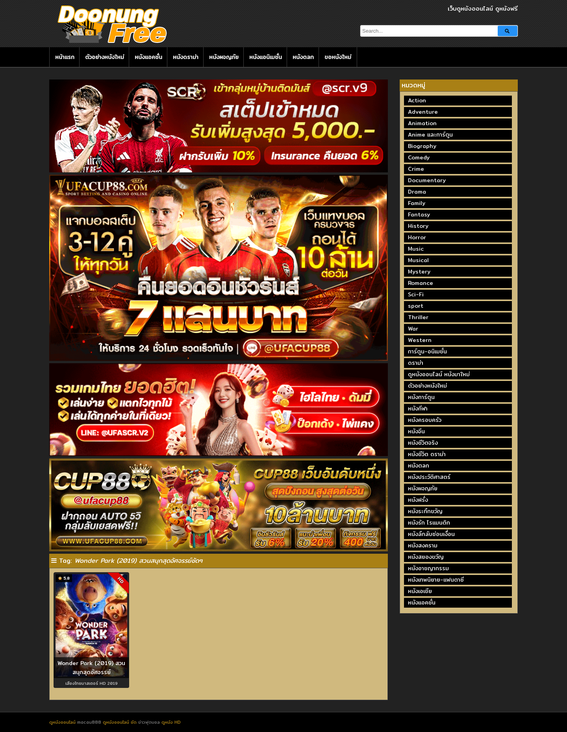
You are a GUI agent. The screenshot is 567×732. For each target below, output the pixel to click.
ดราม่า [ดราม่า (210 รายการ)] (415, 363)
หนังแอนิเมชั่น (265, 57)
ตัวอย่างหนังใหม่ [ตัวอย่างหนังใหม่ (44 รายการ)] (427, 385)
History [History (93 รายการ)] (418, 226)
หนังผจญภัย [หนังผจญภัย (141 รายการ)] (422, 488)
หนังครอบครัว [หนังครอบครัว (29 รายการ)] (424, 420)
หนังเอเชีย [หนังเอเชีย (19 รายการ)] (420, 591)
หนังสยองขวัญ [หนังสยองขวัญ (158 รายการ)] (426, 557)
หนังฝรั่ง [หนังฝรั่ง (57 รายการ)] (418, 499)
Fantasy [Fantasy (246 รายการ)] (419, 214)
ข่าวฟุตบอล (149, 722)
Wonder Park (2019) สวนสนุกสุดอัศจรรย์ (91, 668)
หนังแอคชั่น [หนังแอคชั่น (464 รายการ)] (421, 602)
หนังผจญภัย (224, 57)
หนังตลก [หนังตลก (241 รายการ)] (418, 465)
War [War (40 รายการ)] (413, 328)
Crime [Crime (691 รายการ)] (416, 169)
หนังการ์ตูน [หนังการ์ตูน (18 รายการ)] (421, 397)
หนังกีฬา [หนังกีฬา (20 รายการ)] (418, 408)
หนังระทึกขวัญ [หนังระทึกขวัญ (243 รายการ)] (425, 511)
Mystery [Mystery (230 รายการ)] (419, 271)
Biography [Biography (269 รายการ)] (422, 146)
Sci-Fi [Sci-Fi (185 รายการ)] (416, 294)
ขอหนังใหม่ (337, 57)
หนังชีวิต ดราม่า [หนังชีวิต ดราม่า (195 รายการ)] (427, 454)
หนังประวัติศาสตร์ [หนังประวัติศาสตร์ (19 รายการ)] (429, 477)
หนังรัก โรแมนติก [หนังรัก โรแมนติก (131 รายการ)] (429, 522)
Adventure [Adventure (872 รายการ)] (423, 111)
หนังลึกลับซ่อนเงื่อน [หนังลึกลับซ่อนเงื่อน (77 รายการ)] (431, 534)
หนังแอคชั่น (148, 57)
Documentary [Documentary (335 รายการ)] (427, 180)
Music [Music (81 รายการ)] (416, 248)
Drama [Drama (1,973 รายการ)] (417, 191)
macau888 (89, 722)
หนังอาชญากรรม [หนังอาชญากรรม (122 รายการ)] (428, 568)
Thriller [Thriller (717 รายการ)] (418, 317)
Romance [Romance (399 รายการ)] (420, 283)
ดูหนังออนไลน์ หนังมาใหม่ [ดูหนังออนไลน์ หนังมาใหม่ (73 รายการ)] (439, 374)
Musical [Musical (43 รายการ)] (418, 260)
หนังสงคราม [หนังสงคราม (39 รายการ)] (422, 545)
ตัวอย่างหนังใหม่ (104, 57)
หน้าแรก (64, 57)
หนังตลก (303, 57)
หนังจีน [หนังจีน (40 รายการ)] (416, 431)
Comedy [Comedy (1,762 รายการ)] (419, 157)
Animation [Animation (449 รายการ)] (422, 123)
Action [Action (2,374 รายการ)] (417, 100)
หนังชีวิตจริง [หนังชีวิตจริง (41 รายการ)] (423, 442)
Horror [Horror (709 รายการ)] (417, 237)
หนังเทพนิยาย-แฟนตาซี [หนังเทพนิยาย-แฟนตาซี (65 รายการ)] (436, 579)
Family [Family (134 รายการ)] (416, 203)
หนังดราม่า (185, 57)
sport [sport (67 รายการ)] (415, 305)
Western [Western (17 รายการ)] (420, 340)
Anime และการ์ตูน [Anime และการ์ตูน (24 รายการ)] (430, 134)
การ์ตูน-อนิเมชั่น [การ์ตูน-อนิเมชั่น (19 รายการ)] (427, 351)
